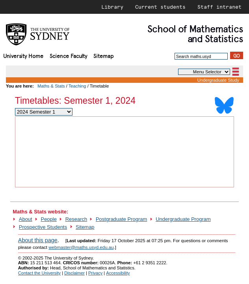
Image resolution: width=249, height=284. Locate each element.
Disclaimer (74, 273)
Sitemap (103, 55)
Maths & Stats (51, 86)
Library (112, 6)
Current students (160, 6)
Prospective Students (43, 227)
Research (76, 219)
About (25, 219)
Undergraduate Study (218, 80)
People (49, 219)
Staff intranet (219, 6)
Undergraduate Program (183, 219)
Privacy (95, 273)
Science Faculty (68, 55)
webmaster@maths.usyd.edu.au (80, 247)
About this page (38, 240)
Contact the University (39, 273)
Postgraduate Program (121, 219)
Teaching (77, 86)
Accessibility (118, 273)
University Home (23, 55)
